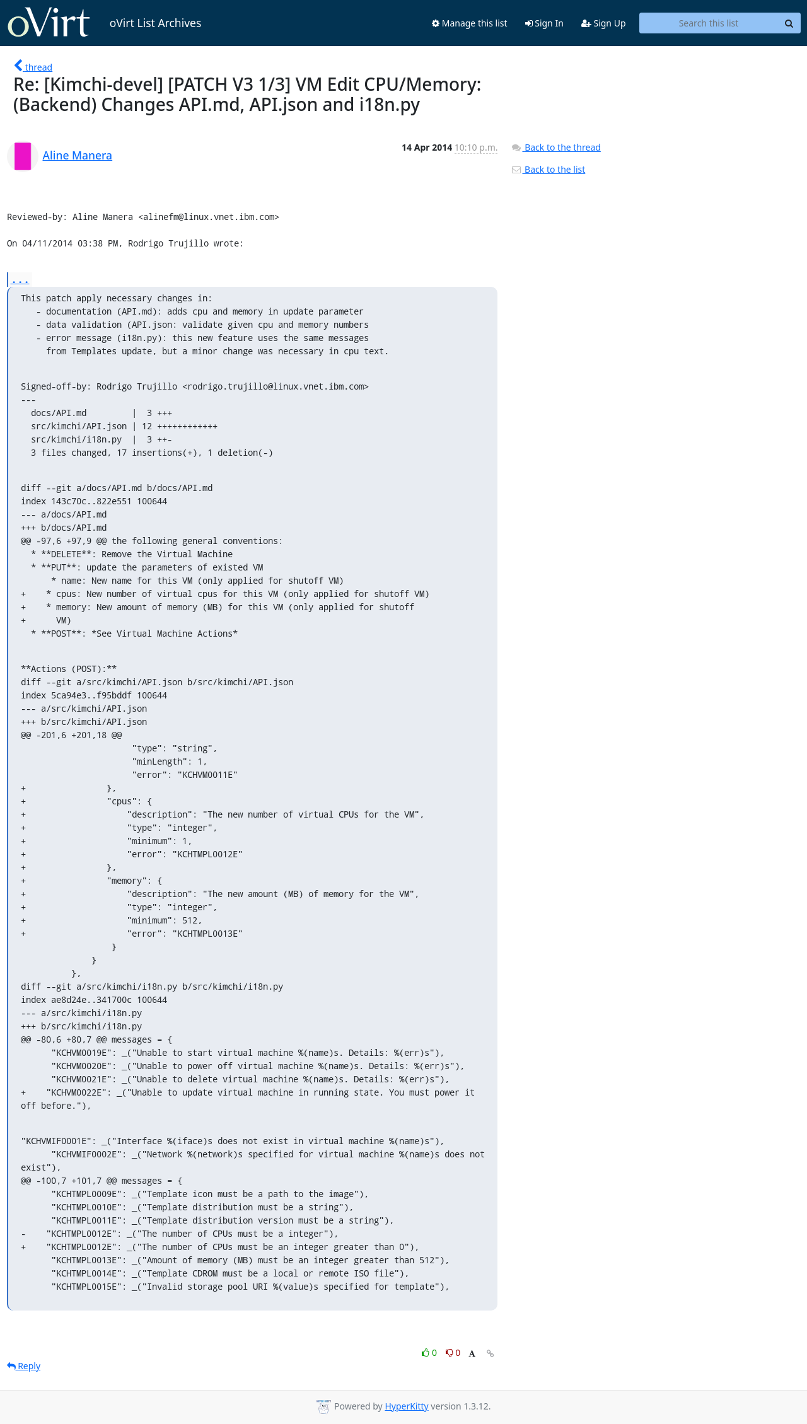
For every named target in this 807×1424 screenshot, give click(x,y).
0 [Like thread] (430, 1352)
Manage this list (470, 23)
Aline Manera (78, 155)
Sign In (544, 23)
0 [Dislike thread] (453, 1352)
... (20, 279)
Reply (24, 1366)
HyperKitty (406, 1406)
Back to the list (548, 169)
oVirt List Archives (104, 22)
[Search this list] (709, 23)
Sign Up (603, 23)
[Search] (789, 23)
